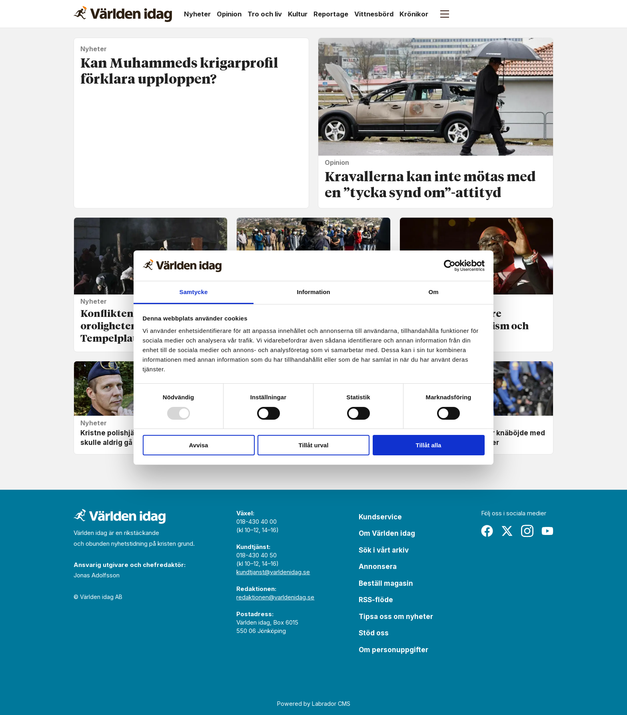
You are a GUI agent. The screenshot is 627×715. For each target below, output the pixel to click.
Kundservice (380, 517)
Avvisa (198, 445)
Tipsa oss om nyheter (396, 617)
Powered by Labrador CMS (313, 703)
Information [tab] (313, 291)
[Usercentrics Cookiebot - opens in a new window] (450, 266)
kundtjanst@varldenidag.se (273, 572)
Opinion (229, 14)
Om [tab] (433, 291)
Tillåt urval (314, 445)
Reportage (331, 14)
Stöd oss (374, 633)
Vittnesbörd (373, 14)
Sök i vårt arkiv (384, 550)
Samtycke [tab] (194, 291)
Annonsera (378, 567)
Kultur (298, 14)
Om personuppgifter (393, 650)
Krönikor (413, 14)
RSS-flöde (376, 600)
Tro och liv (265, 14)
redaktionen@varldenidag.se (275, 597)
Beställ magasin (386, 583)
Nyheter (197, 14)
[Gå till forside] (123, 14)
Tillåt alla (428, 445)
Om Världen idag (387, 533)
